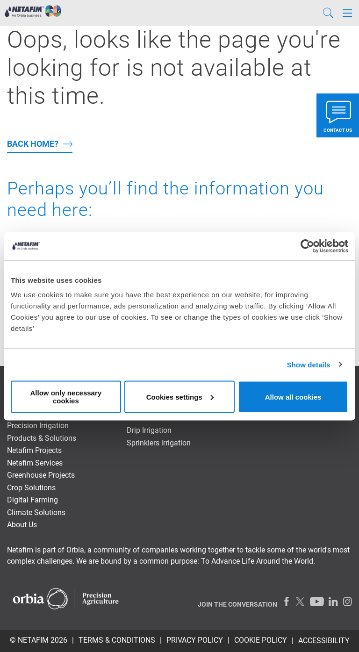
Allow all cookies (293, 397)
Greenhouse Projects (41, 475)
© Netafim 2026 (38, 640)
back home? (32, 144)
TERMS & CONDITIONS (117, 640)
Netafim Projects (34, 450)
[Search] (328, 13)
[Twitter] (300, 601)
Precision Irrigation (38, 425)
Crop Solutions (31, 487)
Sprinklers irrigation (159, 442)
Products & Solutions (41, 438)
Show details (308, 364)
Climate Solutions (36, 512)
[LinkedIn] (333, 601)
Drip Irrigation (149, 430)
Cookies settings (180, 397)
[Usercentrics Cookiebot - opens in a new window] (307, 246)
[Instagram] (347, 601)
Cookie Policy (260, 640)
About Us (22, 524)
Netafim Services (35, 463)
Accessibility (324, 640)
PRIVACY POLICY (194, 640)
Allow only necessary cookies (66, 397)
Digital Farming (32, 499)
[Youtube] (317, 602)
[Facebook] (286, 601)
